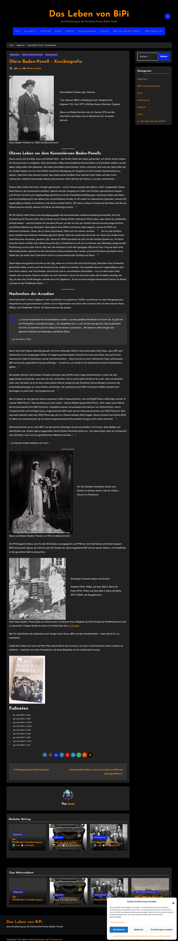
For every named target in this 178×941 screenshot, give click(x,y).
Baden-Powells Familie (105, 843)
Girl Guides (73, 625)
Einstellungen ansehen (162, 929)
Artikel (58, 31)
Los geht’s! (30, 31)
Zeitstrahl (46, 31)
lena (20, 68)
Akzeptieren (119, 929)
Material (70, 31)
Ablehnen (138, 929)
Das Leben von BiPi (89, 14)
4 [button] (97, 255)
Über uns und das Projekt (126, 31)
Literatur (104, 31)
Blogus (41, 936)
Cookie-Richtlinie (119, 936)
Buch (140, 93)
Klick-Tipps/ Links (154, 31)
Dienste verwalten (117, 922)
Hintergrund (51, 55)
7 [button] (57, 390)
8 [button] (116, 418)
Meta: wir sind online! (64, 843)
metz (57, 846)
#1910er (29, 68)
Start (17, 31)
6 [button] (18, 366)
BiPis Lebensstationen (32, 55)
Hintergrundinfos (87, 31)
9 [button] (75, 434)
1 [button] (117, 178)
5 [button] (46, 283)
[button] (172, 902)
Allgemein (14, 55)
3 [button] (97, 231)
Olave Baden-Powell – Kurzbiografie (52, 61)
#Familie (38, 68)
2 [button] (76, 206)
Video (140, 114)
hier (118, 633)
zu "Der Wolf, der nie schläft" (151, 121)
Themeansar (56, 936)
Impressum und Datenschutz (137, 936)
